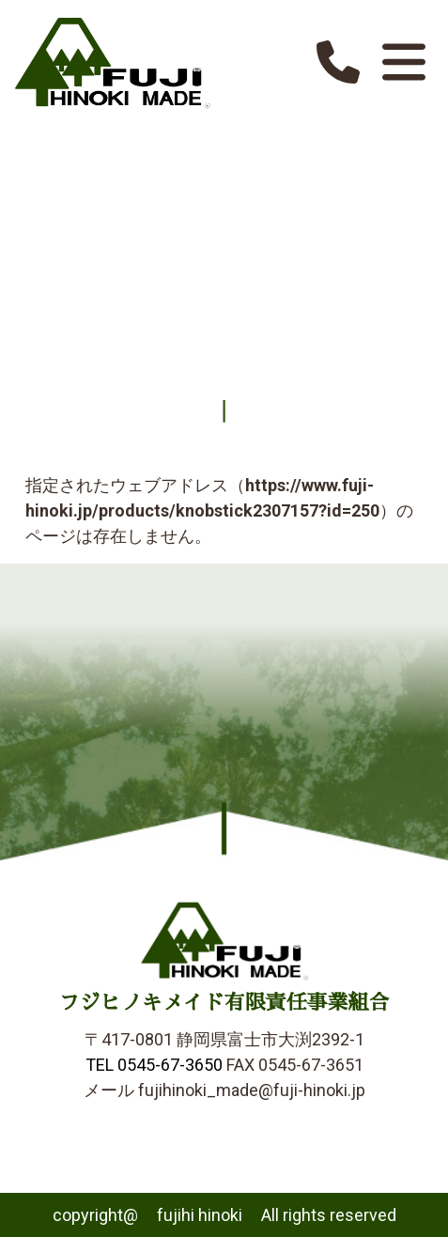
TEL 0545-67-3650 (154, 1065)
